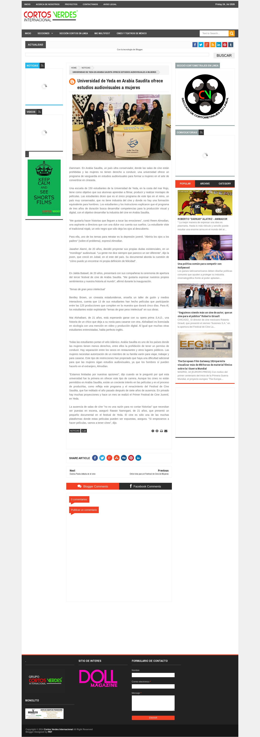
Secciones (43, 33)
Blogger (139, 49)
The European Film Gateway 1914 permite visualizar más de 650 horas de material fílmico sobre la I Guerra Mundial (205, 364)
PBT (50, 732)
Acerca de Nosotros (48, 4)
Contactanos (90, 4)
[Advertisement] (119, 624)
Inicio (27, 4)
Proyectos (71, 4)
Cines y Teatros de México (132, 33)
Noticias (86, 68)
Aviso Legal (110, 4)
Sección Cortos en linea (73, 33)
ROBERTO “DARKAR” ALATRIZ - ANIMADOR (202, 219)
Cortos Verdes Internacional (58, 729)
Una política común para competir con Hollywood (200, 265)
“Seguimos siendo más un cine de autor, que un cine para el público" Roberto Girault (205, 314)
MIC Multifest (102, 33)
